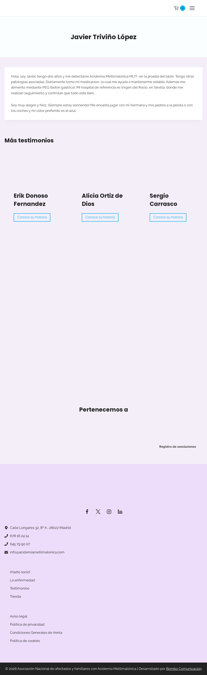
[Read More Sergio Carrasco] (171, 175)
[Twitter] (98, 511)
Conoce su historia (33, 217)
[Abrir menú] (192, 8)
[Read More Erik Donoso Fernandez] (35, 175)
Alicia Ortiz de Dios (102, 200)
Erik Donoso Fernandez (31, 200)
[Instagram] (109, 511)
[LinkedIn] (120, 511)
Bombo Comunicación (184, 669)
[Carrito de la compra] (179, 8)
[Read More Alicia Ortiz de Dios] (103, 175)
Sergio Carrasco (163, 200)
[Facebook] (87, 511)
